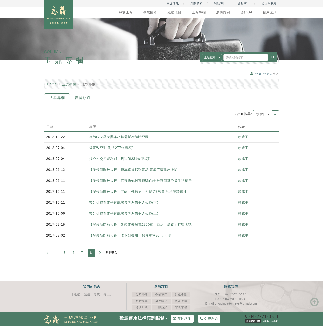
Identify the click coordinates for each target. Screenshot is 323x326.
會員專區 (244, 3)
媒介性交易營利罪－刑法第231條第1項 (119, 159)
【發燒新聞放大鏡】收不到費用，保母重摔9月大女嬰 (130, 235)
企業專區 (161, 294)
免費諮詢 (209, 318)
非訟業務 (181, 307)
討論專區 (220, 3)
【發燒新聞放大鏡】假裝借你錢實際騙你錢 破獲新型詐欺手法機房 (140, 180)
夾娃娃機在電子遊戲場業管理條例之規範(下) (123, 202)
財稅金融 (181, 294)
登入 (276, 73)
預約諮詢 (182, 318)
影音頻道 (82, 98)
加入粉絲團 (269, 3)
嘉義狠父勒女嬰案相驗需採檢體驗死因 (119, 137)
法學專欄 (57, 98)
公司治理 (142, 294)
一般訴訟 (161, 307)
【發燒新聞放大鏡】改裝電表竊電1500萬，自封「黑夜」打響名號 (140, 224)
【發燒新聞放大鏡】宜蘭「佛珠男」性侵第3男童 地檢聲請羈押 (138, 191)
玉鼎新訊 (173, 3)
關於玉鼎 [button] (126, 12)
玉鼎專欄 (69, 84)
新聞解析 (196, 3)
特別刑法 (142, 307)
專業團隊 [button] (150, 12)
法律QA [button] (246, 12)
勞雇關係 (161, 301)
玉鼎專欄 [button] (199, 12)
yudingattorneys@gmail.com (237, 303)
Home (52, 84)
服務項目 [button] (174, 12)
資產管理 (181, 301)
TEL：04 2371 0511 (231, 294)
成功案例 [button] (223, 12)
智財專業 (142, 301)
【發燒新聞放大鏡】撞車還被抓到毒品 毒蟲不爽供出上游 (133, 169)
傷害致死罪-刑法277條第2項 (111, 148)
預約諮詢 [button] (270, 12)
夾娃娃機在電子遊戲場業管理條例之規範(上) (123, 213)
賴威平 (243, 137)
